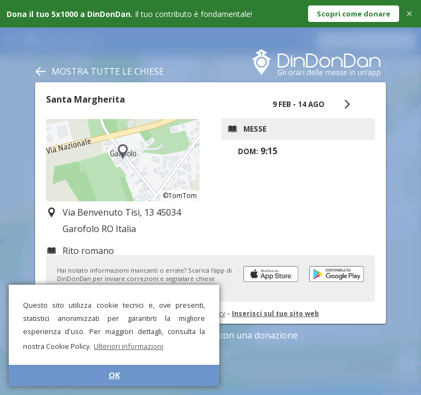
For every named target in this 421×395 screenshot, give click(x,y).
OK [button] (114, 375)
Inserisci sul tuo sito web (275, 313)
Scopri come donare (353, 14)
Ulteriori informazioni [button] (128, 346)
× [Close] (409, 13)
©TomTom (180, 195)
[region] (123, 160)
